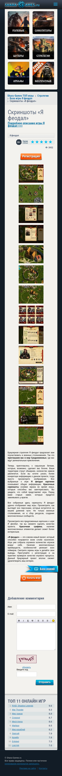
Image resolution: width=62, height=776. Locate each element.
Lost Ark (15, 745)
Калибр (15, 737)
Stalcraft (15, 733)
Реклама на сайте (28, 768)
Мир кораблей (18, 729)
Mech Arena (17, 722)
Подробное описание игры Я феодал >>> (26, 124)
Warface (15, 725)
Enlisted (15, 741)
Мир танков (17, 714)
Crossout (16, 718)
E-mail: (11, 614)
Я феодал (14, 135)
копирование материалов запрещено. (22, 764)
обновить (26, 667)
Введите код (22, 669)
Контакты (43, 768)
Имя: (10, 607)
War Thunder (17, 710)
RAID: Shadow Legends (22, 706)
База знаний (47, 569)
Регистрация (31, 156)
